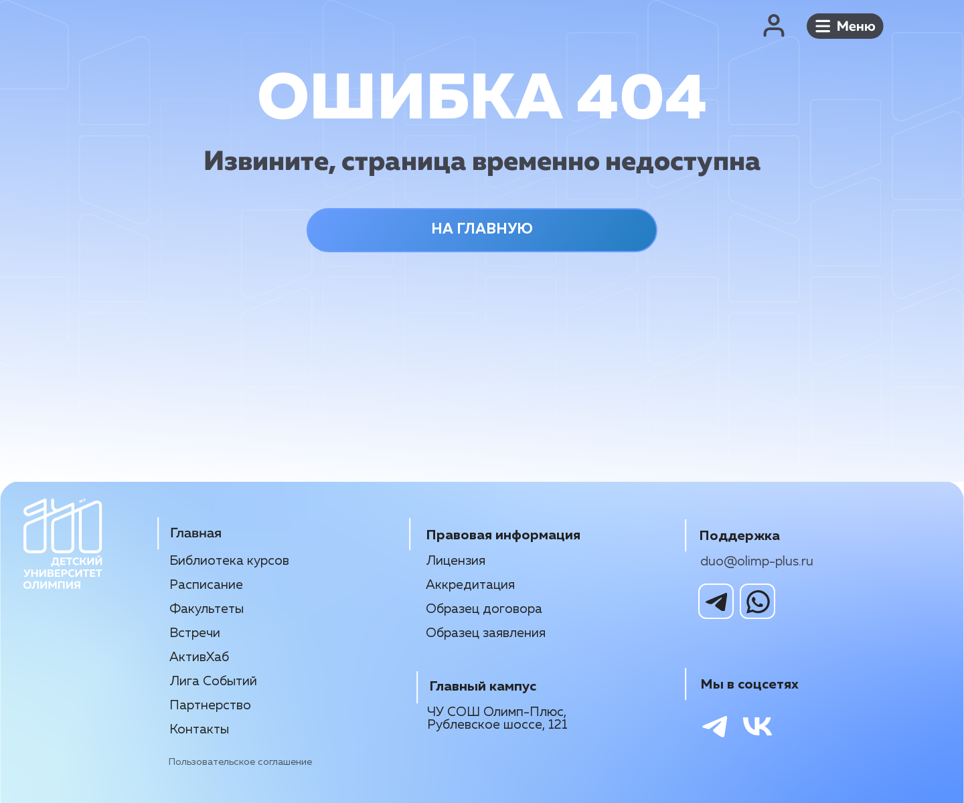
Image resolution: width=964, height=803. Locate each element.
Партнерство (210, 705)
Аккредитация (470, 585)
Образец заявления (486, 633)
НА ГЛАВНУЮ (482, 229)
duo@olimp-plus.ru (756, 561)
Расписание (206, 585)
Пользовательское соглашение (240, 762)
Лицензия (455, 561)
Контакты (199, 729)
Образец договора (484, 609)
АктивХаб (199, 657)
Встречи (194, 633)
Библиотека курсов (229, 561)
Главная (196, 533)
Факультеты (206, 609)
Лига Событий (213, 681)
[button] (845, 25)
